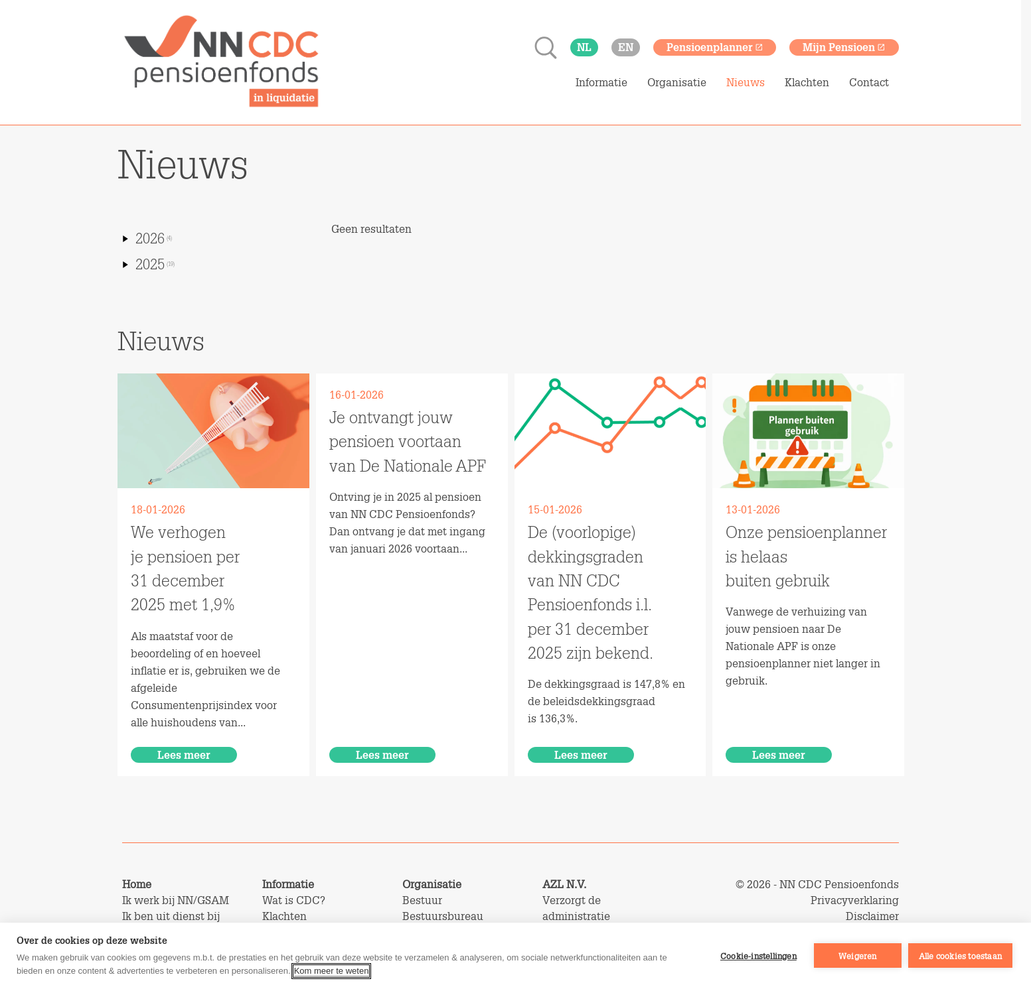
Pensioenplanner (715, 46)
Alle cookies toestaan (960, 955)
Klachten (807, 82)
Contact (869, 82)
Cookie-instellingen (758, 955)
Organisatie (676, 82)
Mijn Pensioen (844, 46)
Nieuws (745, 82)
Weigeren (857, 955)
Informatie (601, 82)
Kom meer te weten (331, 971)
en (625, 46)
